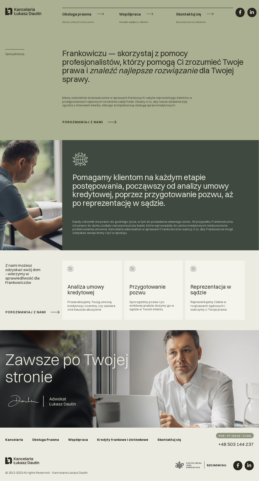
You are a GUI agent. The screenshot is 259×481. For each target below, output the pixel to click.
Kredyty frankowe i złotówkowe (122, 440)
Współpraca (78, 440)
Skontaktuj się (169, 440)
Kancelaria (14, 440)
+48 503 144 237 (236, 444)
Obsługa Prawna (45, 440)
